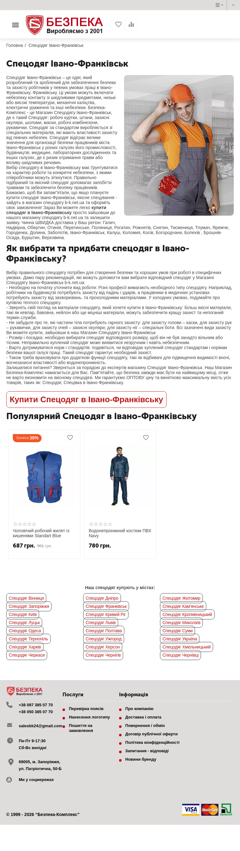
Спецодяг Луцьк (24, 622)
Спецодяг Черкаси (27, 655)
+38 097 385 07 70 (36, 705)
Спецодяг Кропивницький (187, 614)
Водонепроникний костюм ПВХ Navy (120, 533)
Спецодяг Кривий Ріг (106, 614)
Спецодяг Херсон (103, 646)
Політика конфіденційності (152, 742)
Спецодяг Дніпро (102, 598)
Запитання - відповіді (147, 750)
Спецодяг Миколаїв (181, 622)
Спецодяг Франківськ (106, 606)
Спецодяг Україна (179, 638)
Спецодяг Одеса (25, 630)
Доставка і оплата (143, 717)
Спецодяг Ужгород (104, 638)
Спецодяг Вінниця (26, 598)
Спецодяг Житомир (181, 598)
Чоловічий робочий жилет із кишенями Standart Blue (41, 533)
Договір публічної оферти (151, 734)
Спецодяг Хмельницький (186, 646)
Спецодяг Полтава (104, 630)
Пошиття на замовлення (81, 728)
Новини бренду (141, 759)
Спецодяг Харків (25, 646)
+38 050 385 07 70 (36, 711)
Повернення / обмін (145, 725)
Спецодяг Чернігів (103, 655)
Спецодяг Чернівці (180, 655)
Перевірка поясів (86, 708)
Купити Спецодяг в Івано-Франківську (86, 399)
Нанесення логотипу (89, 717)
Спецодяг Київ (23, 614)
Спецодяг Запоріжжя (29, 606)
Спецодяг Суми (177, 630)
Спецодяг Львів (101, 622)
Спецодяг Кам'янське (183, 606)
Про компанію (139, 708)
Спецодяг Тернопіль (28, 638)
